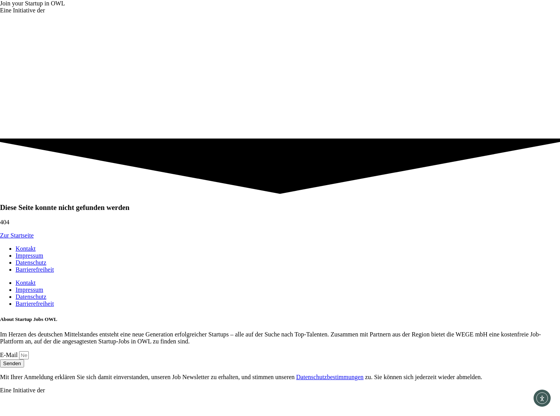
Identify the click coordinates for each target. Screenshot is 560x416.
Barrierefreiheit (35, 269)
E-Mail (9, 355)
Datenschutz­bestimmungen (330, 377)
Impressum (29, 255)
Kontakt (26, 248)
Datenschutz (31, 262)
